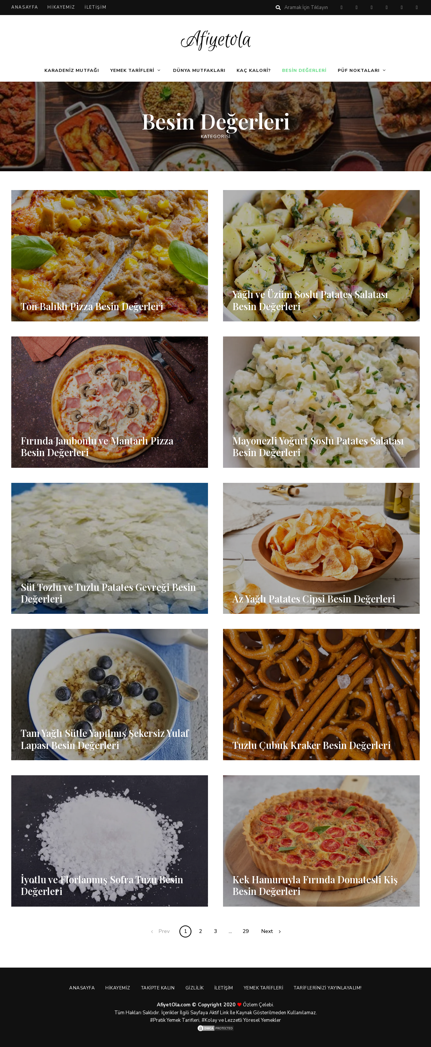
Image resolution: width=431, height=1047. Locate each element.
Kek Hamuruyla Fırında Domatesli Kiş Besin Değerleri (316, 885)
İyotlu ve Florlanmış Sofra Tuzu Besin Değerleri (103, 885)
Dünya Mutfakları (199, 70)
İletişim (95, 7)
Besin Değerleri (304, 70)
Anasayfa (24, 7)
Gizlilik (194, 988)
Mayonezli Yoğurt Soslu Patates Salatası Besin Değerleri (318, 446)
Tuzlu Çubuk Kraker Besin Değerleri (312, 745)
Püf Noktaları (358, 70)
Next (267, 931)
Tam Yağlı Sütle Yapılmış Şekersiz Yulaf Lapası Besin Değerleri (106, 739)
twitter (371, 7)
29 (246, 931)
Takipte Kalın (157, 988)
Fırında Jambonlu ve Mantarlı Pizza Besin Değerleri (98, 446)
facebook (356, 7)
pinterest (341, 7)
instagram (386, 7)
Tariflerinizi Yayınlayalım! (330, 988)
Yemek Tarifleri (132, 70)
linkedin (416, 7)
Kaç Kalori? (254, 70)
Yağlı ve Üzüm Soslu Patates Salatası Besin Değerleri (310, 300)
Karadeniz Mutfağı (71, 70)
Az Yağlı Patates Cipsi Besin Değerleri (314, 598)
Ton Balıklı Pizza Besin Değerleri (93, 306)
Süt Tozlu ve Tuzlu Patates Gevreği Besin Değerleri (109, 592)
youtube (401, 7)
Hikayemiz (61, 7)
